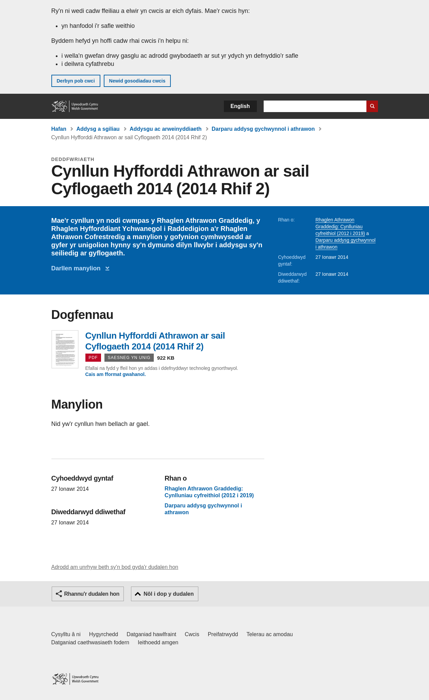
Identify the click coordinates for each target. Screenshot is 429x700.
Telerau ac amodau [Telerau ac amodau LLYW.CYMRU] (270, 634)
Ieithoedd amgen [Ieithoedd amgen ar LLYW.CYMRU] (158, 642)
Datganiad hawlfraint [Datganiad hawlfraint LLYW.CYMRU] (151, 634)
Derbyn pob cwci (76, 81)
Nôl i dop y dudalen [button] (169, 594)
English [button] (240, 106)
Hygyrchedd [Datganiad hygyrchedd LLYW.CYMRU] (103, 634)
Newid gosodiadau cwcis (137, 81)
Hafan (58, 129)
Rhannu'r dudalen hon (91, 594)
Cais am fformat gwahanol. (115, 374)
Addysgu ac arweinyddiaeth (166, 129)
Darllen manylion (77, 268)
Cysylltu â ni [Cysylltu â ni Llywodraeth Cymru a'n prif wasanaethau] (66, 634)
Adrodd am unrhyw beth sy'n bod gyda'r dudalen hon (114, 567)
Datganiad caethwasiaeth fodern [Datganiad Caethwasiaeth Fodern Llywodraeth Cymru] (90, 642)
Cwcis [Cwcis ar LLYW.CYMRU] (192, 634)
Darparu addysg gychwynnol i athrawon (263, 129)
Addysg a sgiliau (97, 129)
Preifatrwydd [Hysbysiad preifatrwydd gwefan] (223, 634)
